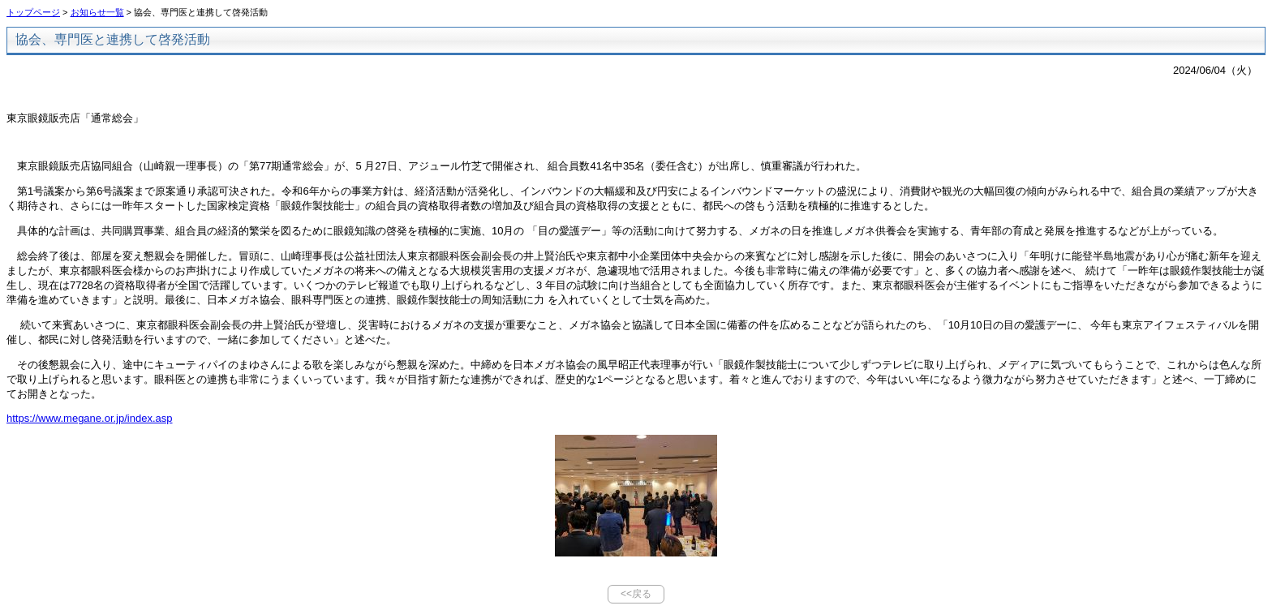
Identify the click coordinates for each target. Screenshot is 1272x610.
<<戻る (636, 593)
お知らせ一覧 (97, 12)
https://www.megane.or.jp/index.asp (89, 418)
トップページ (33, 12)
